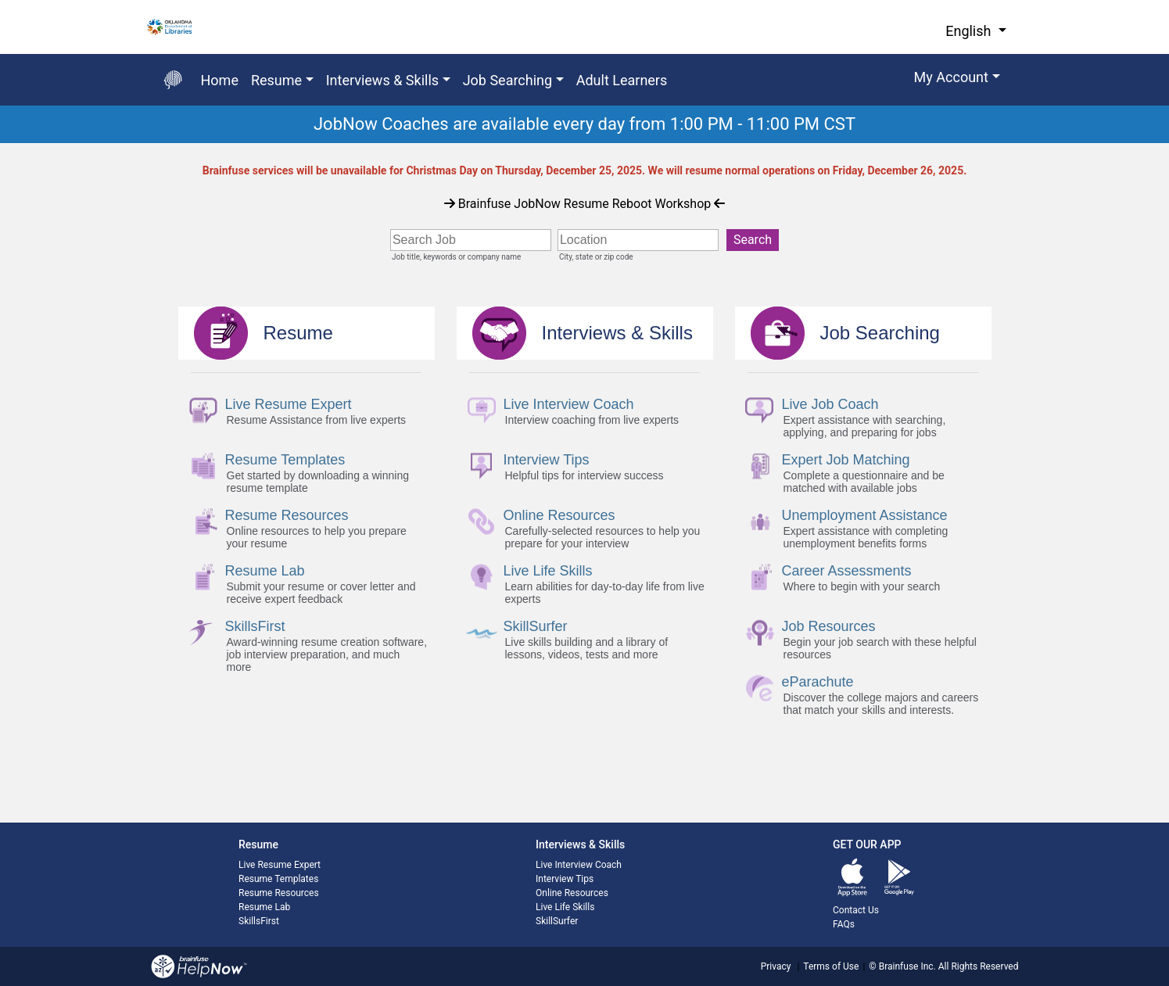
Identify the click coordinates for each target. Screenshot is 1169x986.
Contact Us (856, 910)
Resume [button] (276, 80)
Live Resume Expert (279, 864)
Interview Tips (564, 878)
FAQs (844, 924)
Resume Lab (264, 907)
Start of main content (0, 143)
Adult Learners (622, 80)
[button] (957, 79)
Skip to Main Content (0, 0)
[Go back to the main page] (172, 79)
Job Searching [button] (508, 80)
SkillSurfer (557, 921)
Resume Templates (278, 878)
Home (219, 80)
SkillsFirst (258, 921)
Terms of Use (831, 966)
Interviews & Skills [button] (382, 80)
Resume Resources (278, 892)
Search (752, 239)
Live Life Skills (565, 907)
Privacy (776, 966)
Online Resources (572, 892)
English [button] (970, 31)
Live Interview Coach (579, 864)
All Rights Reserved (977, 966)
